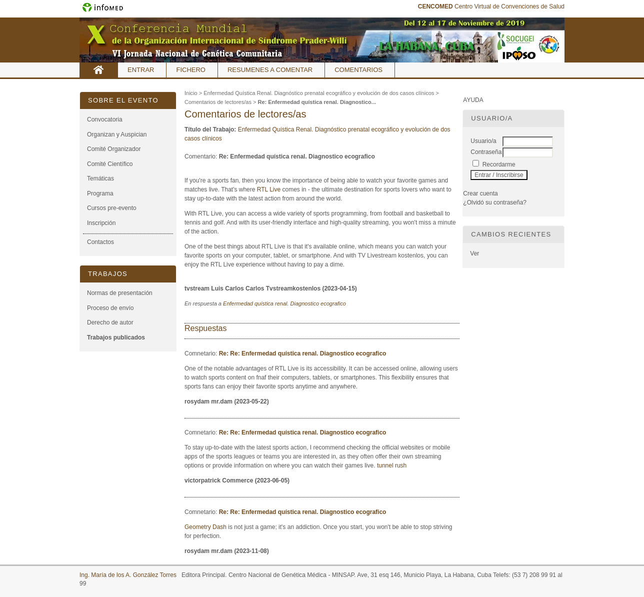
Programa (100, 193)
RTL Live (268, 189)
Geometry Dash (205, 527)
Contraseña (486, 152)
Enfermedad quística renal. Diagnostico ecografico (284, 303)
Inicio (99, 70)
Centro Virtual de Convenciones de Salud (491, 6)
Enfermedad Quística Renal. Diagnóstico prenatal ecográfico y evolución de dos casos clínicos (319, 93)
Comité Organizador (113, 149)
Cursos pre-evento (111, 208)
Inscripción (101, 223)
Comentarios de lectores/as (218, 102)
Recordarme (499, 164)
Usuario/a (483, 141)
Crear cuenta (480, 193)
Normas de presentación (119, 293)
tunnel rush (392, 465)
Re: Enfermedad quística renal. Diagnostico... (317, 102)
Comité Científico (109, 164)
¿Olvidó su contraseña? (494, 202)
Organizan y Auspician (116, 134)
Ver (474, 253)
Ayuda (473, 100)
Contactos (100, 242)
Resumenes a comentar (270, 70)
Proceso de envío (110, 308)
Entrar (141, 70)
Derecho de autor (110, 322)
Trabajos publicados (116, 337)
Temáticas (100, 178)
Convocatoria (104, 119)
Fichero (191, 70)
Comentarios (358, 70)
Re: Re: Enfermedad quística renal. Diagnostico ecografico (302, 353)
